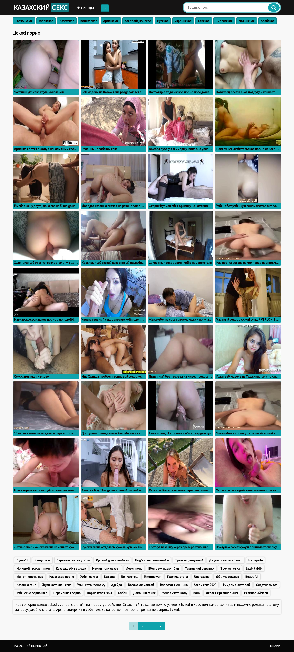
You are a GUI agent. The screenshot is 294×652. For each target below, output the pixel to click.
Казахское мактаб (141, 585)
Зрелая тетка (230, 568)
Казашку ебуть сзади (71, 568)
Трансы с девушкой (189, 560)
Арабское (267, 21)
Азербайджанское (138, 21)
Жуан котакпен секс (56, 585)
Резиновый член (256, 593)
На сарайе (255, 560)
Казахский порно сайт (31, 646)
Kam (196, 593)
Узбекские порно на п (31, 593)
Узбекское (46, 21)
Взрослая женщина (174, 585)
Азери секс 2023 (205, 585)
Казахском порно (61, 577)
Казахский (41, 7)
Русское (162, 21)
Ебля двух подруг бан (163, 568)
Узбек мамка (89, 577)
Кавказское (88, 21)
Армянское (111, 21)
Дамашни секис (144, 593)
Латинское (247, 21)
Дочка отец (129, 577)
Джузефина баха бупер (225, 560)
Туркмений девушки (199, 568)
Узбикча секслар (227, 577)
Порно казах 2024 (99, 593)
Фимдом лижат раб (236, 585)
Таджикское (24, 21)
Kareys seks (42, 560)
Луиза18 (22, 560)
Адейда (116, 585)
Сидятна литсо (266, 585)
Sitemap (275, 646)
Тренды (85, 8)
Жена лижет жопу (174, 593)
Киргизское (224, 21)
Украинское (183, 21)
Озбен (122, 593)
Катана (109, 577)
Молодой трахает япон (33, 568)
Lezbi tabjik (254, 568)
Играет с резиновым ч (222, 593)
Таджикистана (177, 577)
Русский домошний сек (112, 560)
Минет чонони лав (29, 577)
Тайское (203, 21)
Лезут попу (134, 568)
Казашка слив (26, 585)
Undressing (202, 577)
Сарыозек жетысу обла (73, 560)
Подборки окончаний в (152, 560)
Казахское (66, 21)
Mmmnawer (152, 577)
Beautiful (251, 577)
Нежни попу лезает (106, 568)
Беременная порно (67, 593)
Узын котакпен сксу (91, 585)
